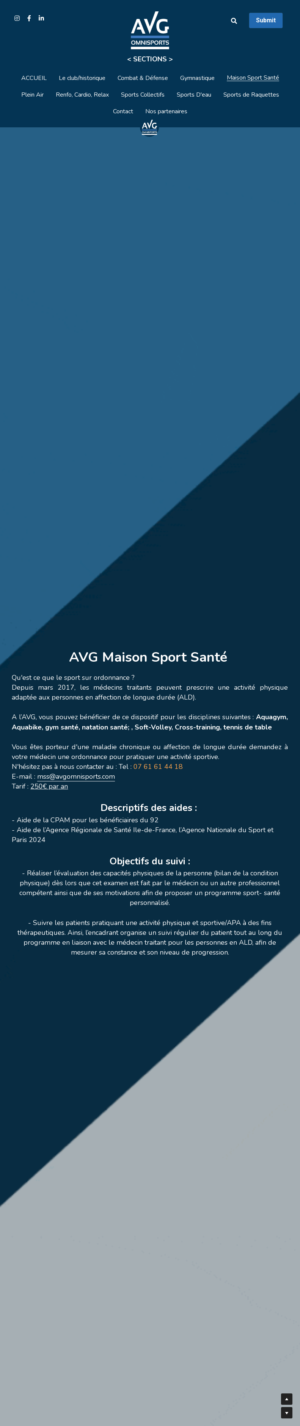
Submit (266, 20)
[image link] (149, 127)
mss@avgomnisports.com (76, 776)
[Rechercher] (234, 21)
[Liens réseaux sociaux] (17, 18)
